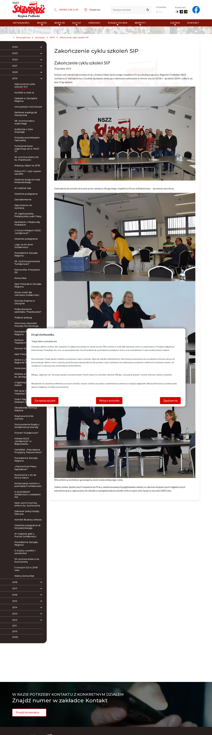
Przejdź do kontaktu (27, 712)
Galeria (175, 23)
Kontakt (193, 22)
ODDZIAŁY (94, 22)
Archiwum (40, 37)
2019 (52, 37)
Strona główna (23, 37)
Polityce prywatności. (59, 387)
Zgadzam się (170, 400)
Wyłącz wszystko (109, 400)
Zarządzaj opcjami (45, 400)
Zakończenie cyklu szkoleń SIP (74, 37)
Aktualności (21, 22)
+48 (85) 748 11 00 (68, 9)
